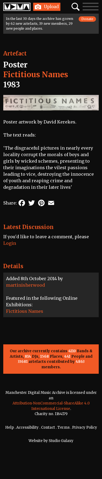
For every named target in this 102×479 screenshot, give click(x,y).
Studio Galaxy (61, 440)
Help (9, 427)
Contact (48, 427)
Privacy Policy (84, 427)
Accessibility (27, 427)
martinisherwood (25, 285)
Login (9, 243)
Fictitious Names (24, 311)
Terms (63, 427)
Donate (87, 19)
